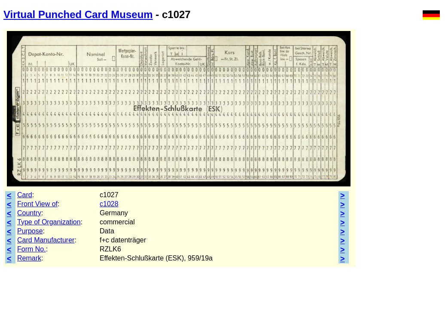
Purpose (30, 231)
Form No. (31, 249)
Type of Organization (49, 222)
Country (29, 213)
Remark (29, 258)
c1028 (109, 204)
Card (24, 194)
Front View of (37, 204)
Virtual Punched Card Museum (78, 14)
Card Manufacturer (45, 240)
